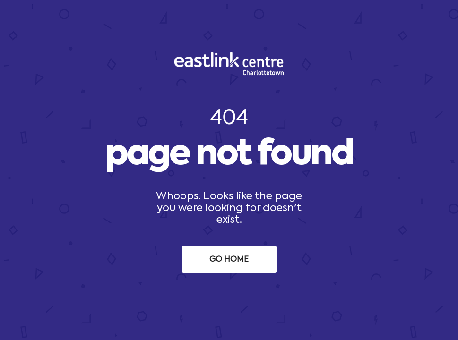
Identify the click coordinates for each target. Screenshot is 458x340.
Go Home (229, 260)
